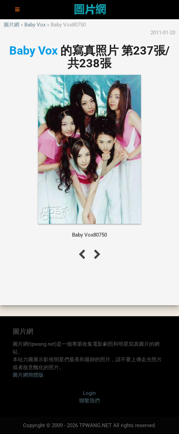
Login (89, 393)
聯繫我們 (89, 401)
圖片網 (11, 25)
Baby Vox (35, 25)
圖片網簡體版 (28, 375)
